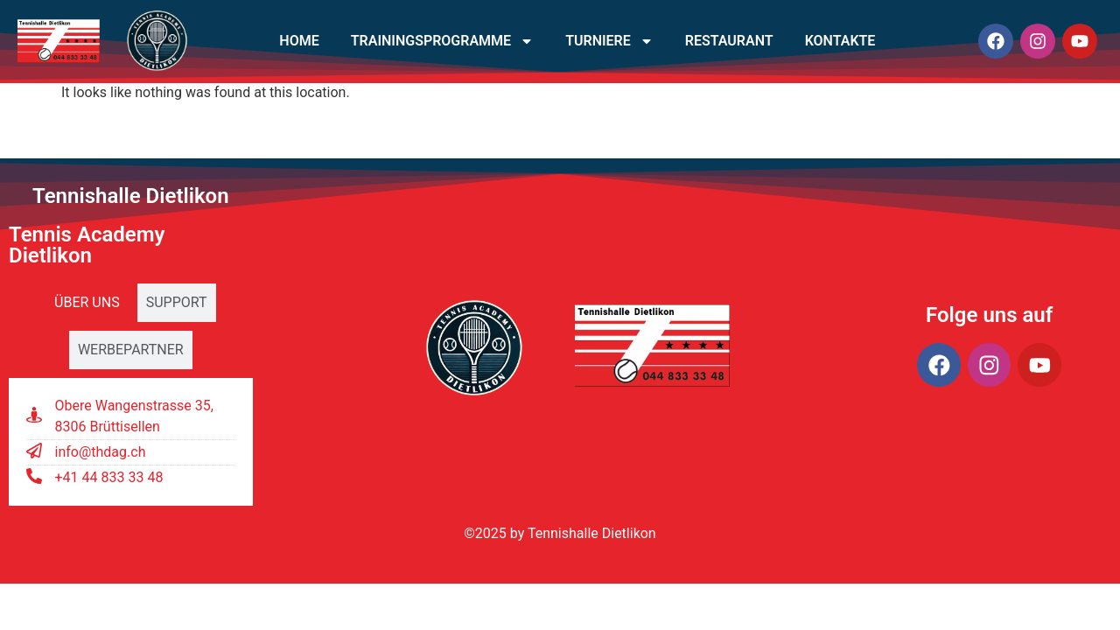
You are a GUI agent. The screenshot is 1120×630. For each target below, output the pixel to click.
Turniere (609, 41)
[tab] (87, 303)
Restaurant (729, 40)
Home (298, 40)
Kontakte (840, 40)
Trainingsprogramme (442, 41)
